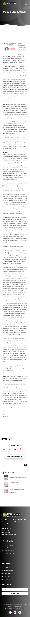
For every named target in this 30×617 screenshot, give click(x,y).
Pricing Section (8, 570)
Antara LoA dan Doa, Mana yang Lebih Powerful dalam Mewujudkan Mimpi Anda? (17, 490)
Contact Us (7, 579)
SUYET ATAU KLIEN (14, 482)
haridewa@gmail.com (9, 534)
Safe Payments (9, 548)
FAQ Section (7, 576)
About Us (7, 567)
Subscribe (15, 593)
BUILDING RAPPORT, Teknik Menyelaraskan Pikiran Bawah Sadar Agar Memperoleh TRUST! (17, 478)
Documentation (9, 553)
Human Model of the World (10, 494)
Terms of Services (9, 550)
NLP (9, 439)
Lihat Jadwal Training (14, 456)
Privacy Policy (8, 555)
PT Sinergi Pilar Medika (18, 608)
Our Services (7, 573)
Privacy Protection (10, 545)
